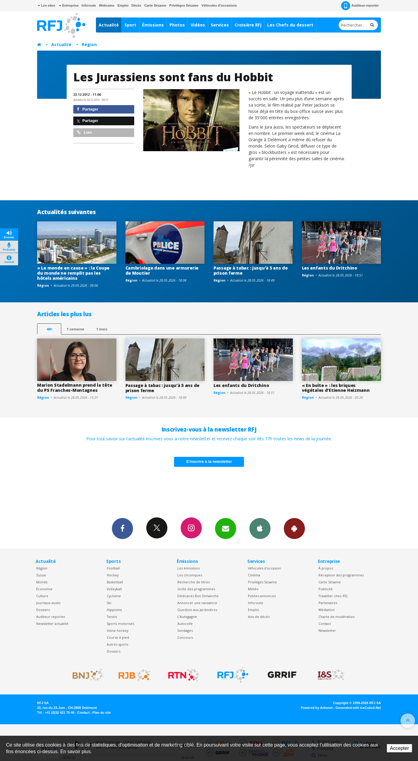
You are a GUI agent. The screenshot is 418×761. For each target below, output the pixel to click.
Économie (44, 589)
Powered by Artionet (317, 708)
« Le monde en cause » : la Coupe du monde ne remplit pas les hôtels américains (73, 273)
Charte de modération (336, 617)
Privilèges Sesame (262, 582)
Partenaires (327, 603)
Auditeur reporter (50, 617)
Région (89, 44)
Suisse (41, 575)
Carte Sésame (155, 5)
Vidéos (198, 25)
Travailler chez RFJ (332, 596)
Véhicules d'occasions (219, 5)
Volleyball (114, 589)
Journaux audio (48, 603)
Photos (177, 25)
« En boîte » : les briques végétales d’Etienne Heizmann (336, 387)
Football (113, 568)
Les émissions (188, 568)
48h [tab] (49, 329)
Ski (109, 603)
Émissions (153, 25)
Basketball (115, 582)
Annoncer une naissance (197, 603)
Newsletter (327, 630)
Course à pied (118, 637)
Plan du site (101, 712)
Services (220, 25)
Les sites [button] (46, 5)
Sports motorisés (120, 623)
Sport (130, 25)
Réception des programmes (341, 575)
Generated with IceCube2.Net (358, 708)
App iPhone (260, 528)
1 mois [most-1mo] (101, 329)
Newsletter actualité (52, 623)
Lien (84, 132)
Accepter (399, 748)
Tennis (112, 617)
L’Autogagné (187, 617)
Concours (185, 637)
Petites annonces (262, 596)
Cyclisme (114, 596)
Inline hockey (117, 630)
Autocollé (185, 623)
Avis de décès (259, 617)
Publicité (325, 589)
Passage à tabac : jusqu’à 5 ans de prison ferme (250, 270)
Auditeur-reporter (360, 5)
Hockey (113, 575)
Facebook (122, 528)
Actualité (109, 25)
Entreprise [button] (68, 5)
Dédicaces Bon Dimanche (198, 596)
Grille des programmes (196, 589)
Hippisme (114, 610)
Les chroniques (189, 575)
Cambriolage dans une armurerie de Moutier (162, 270)
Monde (42, 582)
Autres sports (117, 644)
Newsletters (225, 528)
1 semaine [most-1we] (75, 329)
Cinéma (254, 575)
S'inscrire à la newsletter (209, 461)
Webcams (106, 5)
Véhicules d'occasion (264, 568)
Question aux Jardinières (197, 610)
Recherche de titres (193, 582)
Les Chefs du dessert (290, 25)
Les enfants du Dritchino (329, 268)
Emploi (122, 5)
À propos (325, 568)
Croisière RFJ (248, 25)
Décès (136, 5)
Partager (87, 109)
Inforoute (89, 5)
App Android (294, 528)
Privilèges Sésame (183, 5)
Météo (253, 589)
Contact (324, 623)
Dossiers (43, 610)
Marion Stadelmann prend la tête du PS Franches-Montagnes (74, 387)
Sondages (185, 630)
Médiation (326, 610)
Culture (42, 596)
